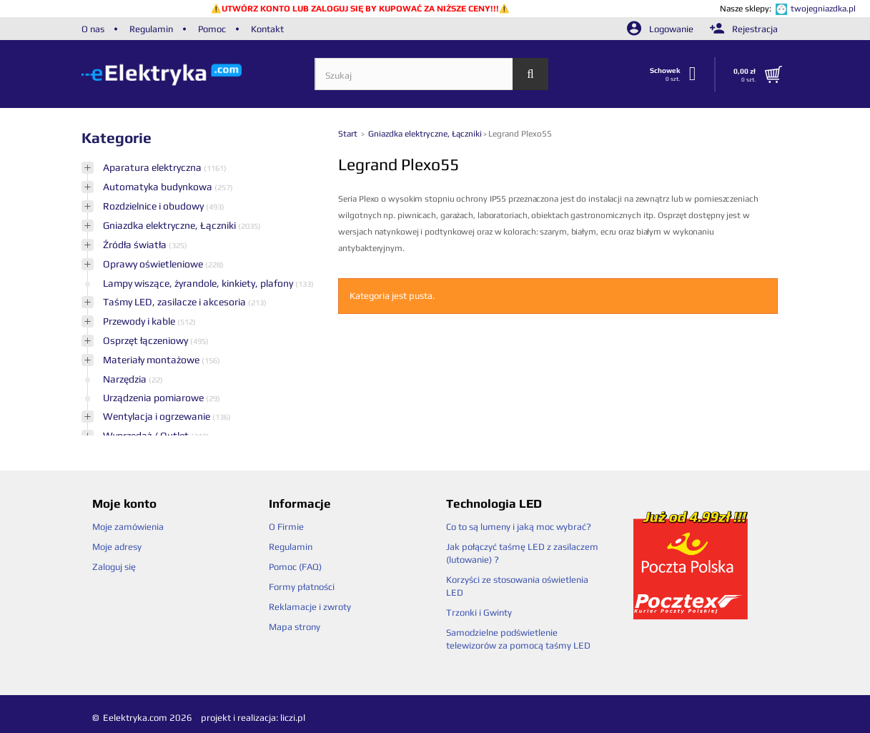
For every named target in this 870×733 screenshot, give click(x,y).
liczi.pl (292, 717)
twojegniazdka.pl (823, 9)
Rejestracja (744, 29)
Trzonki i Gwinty (479, 612)
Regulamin (151, 29)
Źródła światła (136, 244)
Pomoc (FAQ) (295, 566)
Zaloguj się (114, 566)
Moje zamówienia (128, 526)
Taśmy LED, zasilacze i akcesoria (175, 302)
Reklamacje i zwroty (310, 606)
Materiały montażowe (152, 359)
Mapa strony (294, 626)
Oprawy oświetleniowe (154, 264)
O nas (92, 29)
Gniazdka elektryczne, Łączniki (170, 225)
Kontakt (267, 29)
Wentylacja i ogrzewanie (157, 416)
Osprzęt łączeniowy (146, 340)
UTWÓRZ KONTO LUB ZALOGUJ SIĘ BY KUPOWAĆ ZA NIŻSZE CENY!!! (360, 9)
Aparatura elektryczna (153, 167)
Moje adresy (117, 546)
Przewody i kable (140, 321)
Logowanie (661, 29)
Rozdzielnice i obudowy (154, 206)
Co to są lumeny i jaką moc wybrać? (518, 526)
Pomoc (212, 29)
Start (349, 134)
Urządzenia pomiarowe (154, 397)
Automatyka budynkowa (158, 186)
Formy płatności (302, 586)
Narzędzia (126, 379)
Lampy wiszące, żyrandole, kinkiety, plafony (199, 283)
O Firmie (286, 526)
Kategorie (116, 138)
